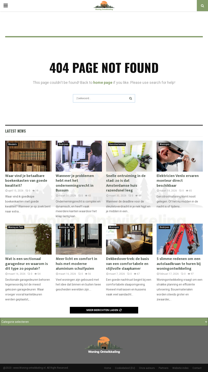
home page (102, 82)
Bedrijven (63, 144)
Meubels (12, 144)
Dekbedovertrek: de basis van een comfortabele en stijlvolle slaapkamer (127, 264)
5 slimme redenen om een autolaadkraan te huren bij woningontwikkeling (179, 264)
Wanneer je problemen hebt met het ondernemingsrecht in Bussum (75, 183)
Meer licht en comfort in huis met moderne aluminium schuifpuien (76, 264)
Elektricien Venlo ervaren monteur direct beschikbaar (178, 181)
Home (107, 368)
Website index (180, 368)
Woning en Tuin (15, 227)
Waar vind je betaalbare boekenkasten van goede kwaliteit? (26, 181)
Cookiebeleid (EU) (125, 368)
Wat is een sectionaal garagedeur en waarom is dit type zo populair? (26, 264)
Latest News (15, 131)
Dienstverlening (117, 144)
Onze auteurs (147, 368)
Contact (197, 368)
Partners (163, 368)
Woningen (164, 144)
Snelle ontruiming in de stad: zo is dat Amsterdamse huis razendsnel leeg (126, 183)
